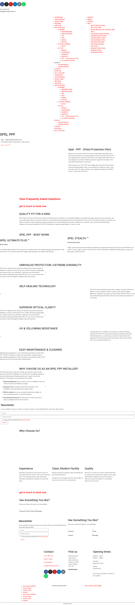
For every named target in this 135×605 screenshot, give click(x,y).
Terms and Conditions (29, 586)
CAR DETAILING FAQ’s (97, 44)
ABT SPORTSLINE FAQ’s (98, 25)
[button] (22, 510)
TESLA (63, 46)
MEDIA (89, 19)
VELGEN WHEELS (63, 65)
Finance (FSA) (27, 590)
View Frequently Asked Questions (39, 199)
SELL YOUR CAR (59, 73)
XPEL (63, 38)
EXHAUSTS (64, 54)
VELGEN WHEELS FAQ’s (98, 40)
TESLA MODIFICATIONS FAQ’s (100, 34)
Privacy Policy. (26, 420)
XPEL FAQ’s (94, 46)
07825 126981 (48, 559)
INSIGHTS (90, 17)
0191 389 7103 (48, 556)
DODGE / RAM (59, 21)
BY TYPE (60, 48)
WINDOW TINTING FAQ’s (98, 48)
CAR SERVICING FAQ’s (97, 42)
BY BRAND (61, 29)
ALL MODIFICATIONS (68, 60)
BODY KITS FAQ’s (96, 27)
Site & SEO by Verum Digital (93, 586)
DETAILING (58, 71)
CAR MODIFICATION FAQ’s (99, 36)
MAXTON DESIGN (66, 34)
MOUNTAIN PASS (66, 32)
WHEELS (64, 50)
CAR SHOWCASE (60, 19)
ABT (62, 36)
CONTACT (58, 69)
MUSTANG (58, 23)
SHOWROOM (59, 17)
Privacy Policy (27, 588)
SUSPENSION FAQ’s (97, 52)
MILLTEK (64, 42)
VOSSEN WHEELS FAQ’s (98, 38)
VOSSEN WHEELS (63, 67)
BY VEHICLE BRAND (64, 44)
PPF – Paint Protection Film (69, 58)
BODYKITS (64, 56)
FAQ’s (89, 23)
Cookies (25, 592)
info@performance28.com (51, 565)
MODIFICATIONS (60, 27)
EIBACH (63, 40)
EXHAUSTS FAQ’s (96, 50)
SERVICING (58, 25)
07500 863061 (48, 562)
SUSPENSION (65, 52)
